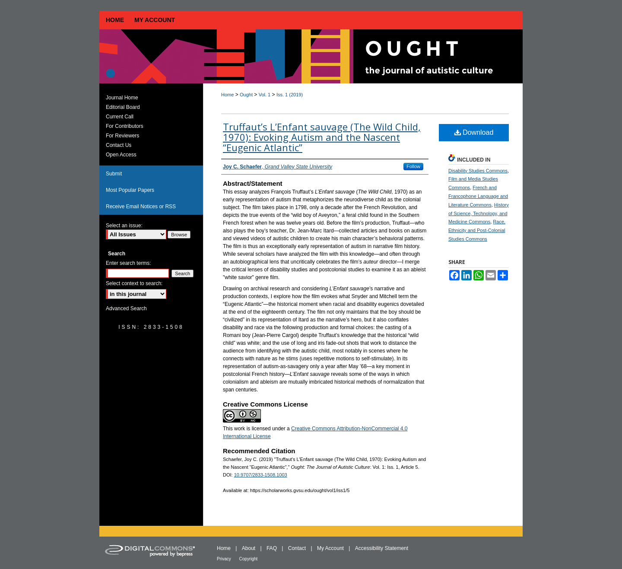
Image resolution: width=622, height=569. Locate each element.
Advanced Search (126, 308)
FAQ (272, 548)
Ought (246, 94)
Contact (298, 548)
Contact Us (118, 145)
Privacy (224, 558)
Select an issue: (124, 226)
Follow (413, 166)
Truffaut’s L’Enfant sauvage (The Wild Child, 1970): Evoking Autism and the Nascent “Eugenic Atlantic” (322, 137)
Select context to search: (134, 283)
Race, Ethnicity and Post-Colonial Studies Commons (476, 230)
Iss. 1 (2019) (289, 94)
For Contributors (124, 126)
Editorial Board (123, 107)
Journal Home (122, 98)
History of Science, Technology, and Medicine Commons (478, 213)
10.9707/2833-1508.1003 (260, 474)
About (249, 548)
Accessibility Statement (381, 548)
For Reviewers (122, 136)
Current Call (119, 117)
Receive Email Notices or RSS (141, 206)
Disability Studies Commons (478, 170)
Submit (114, 174)
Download (474, 132)
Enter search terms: (128, 263)
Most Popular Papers (130, 190)
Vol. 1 (265, 94)
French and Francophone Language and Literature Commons (478, 196)
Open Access (121, 155)
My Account (331, 548)
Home (227, 94)
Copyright (248, 558)
